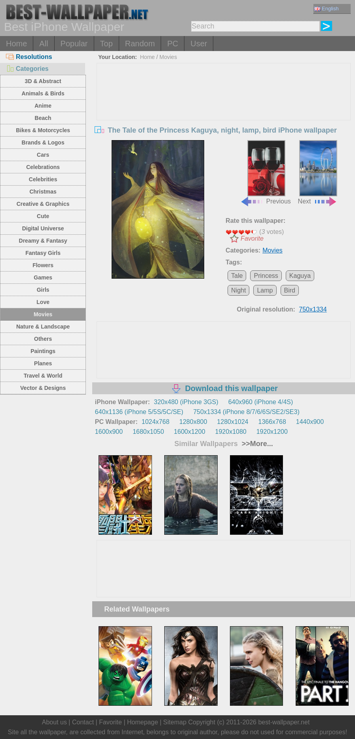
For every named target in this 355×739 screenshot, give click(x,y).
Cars (43, 155)
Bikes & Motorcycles (43, 130)
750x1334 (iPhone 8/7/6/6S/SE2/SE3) (246, 411)
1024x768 (155, 421)
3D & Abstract (43, 81)
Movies (43, 314)
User (198, 43)
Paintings (42, 351)
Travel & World (43, 375)
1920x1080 (231, 431)
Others (43, 339)
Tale (237, 275)
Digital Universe (43, 228)
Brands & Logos (43, 142)
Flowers (42, 265)
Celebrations (43, 167)
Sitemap (174, 722)
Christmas (42, 191)
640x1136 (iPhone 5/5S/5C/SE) (139, 411)
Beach (43, 118)
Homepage (142, 722)
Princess (266, 275)
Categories (27, 68)
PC (172, 43)
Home (16, 43)
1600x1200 (189, 431)
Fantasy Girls (43, 253)
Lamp (265, 290)
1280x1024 (232, 421)
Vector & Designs (43, 388)
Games (43, 277)
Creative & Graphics (43, 204)
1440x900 (310, 421)
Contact (83, 722)
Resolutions (29, 56)
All (43, 43)
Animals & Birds (43, 93)
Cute (43, 216)
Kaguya (300, 275)
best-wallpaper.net (283, 722)
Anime (42, 106)
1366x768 (272, 421)
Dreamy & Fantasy (43, 240)
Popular (74, 43)
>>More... (256, 444)
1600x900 (109, 431)
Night (238, 290)
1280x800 (193, 421)
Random (140, 43)
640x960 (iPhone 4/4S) (260, 402)
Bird (289, 290)
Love (42, 302)
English (326, 8)
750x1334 (313, 309)
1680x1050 (148, 431)
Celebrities (43, 179)
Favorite (252, 238)
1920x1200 (272, 431)
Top (106, 43)
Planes (43, 363)
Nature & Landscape (43, 326)
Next (317, 172)
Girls (43, 290)
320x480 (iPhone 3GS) (186, 402)
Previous (265, 172)
